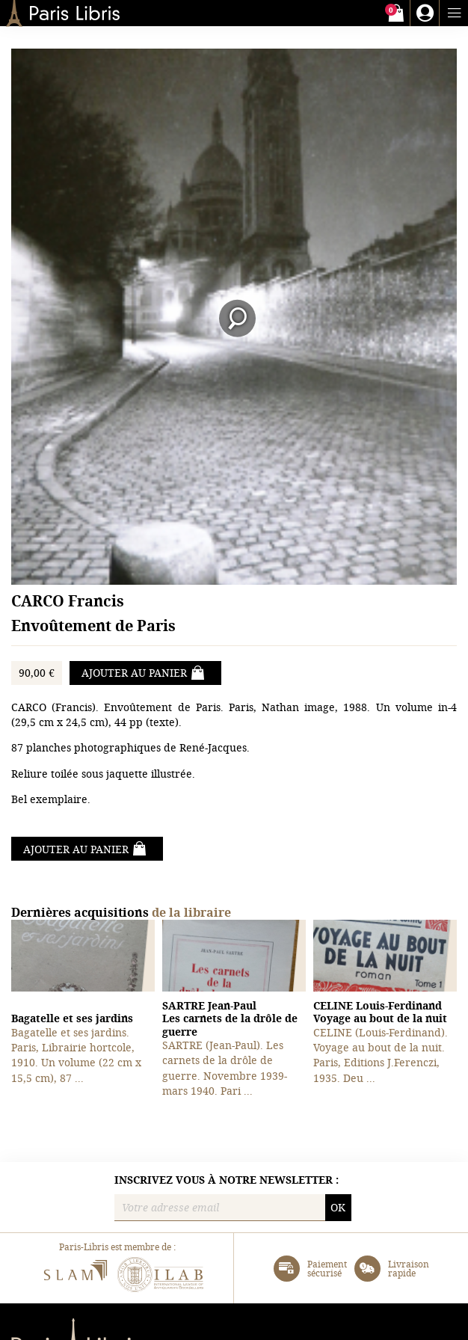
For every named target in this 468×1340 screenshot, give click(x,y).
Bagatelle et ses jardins (72, 1018)
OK (337, 1207)
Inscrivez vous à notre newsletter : (226, 1180)
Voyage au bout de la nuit (380, 1012)
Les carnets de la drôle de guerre (230, 1018)
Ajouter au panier (143, 673)
